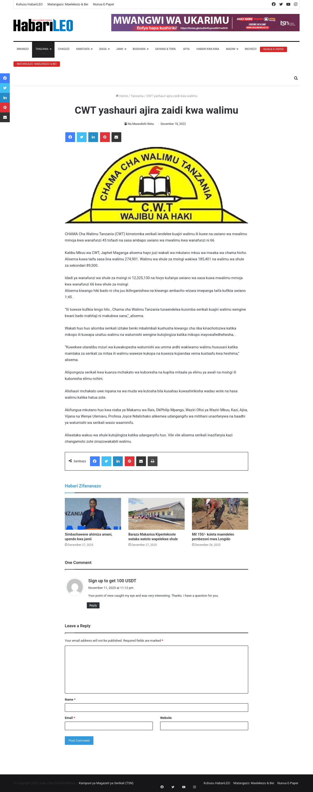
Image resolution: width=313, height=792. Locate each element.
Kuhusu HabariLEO (29, 4)
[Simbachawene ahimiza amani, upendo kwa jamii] (93, 514)
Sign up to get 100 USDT (112, 580)
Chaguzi (63, 49)
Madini (230, 49)
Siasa (103, 49)
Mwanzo (23, 49)
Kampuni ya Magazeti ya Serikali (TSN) (106, 783)
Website (166, 718)
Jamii (119, 49)
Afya (186, 49)
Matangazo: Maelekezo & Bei (67, 4)
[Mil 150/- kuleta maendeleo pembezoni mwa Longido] (220, 514)
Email (70, 718)
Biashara (139, 49)
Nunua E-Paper (103, 4)
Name (70, 699)
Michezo (251, 49)
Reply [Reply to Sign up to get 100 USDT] (93, 605)
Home (122, 96)
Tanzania (41, 49)
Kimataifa (83, 49)
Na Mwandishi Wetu (141, 124)
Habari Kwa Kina (207, 49)
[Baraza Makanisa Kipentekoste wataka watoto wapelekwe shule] (156, 514)
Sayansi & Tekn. (165, 49)
